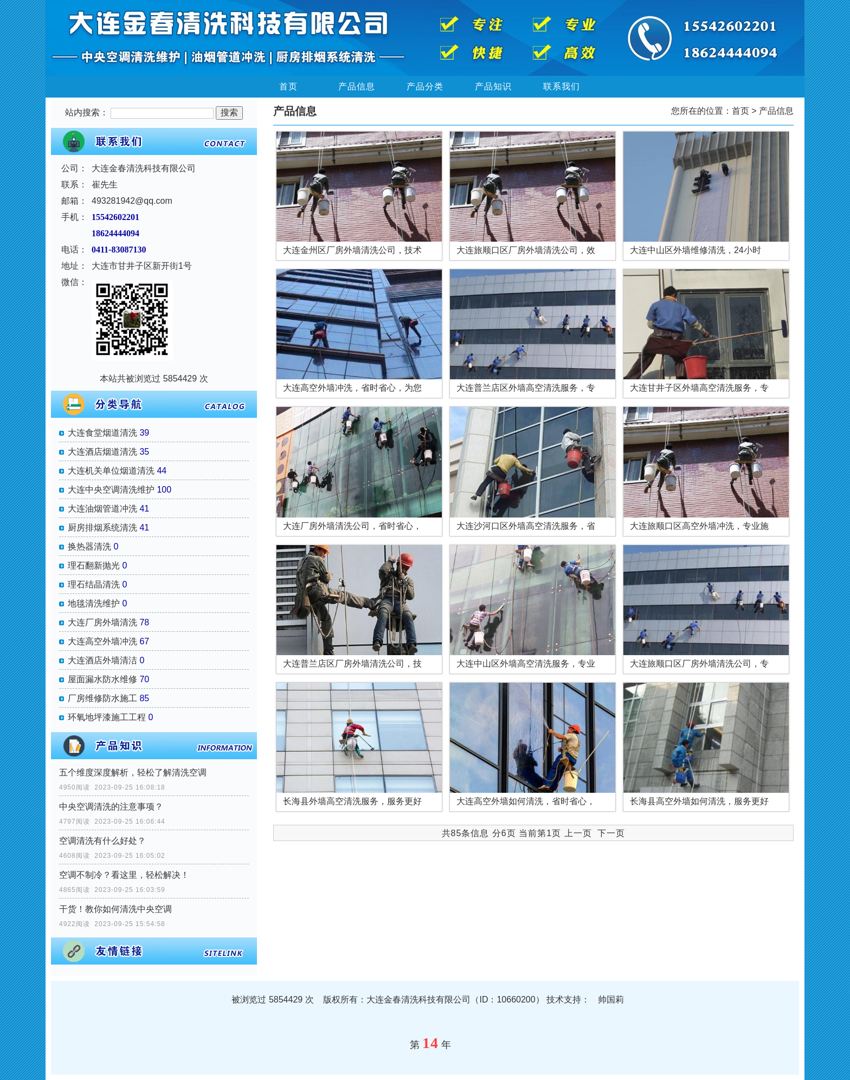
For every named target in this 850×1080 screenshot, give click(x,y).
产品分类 (425, 86)
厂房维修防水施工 (102, 698)
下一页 (611, 833)
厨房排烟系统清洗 (102, 527)
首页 (288, 86)
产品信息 (356, 86)
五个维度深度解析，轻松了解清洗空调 (133, 772)
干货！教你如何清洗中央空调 (115, 909)
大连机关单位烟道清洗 (111, 470)
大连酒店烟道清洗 (102, 451)
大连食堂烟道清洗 (102, 432)
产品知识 (493, 86)
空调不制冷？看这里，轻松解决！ (124, 874)
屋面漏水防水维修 (102, 679)
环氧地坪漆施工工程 (107, 717)
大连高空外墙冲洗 (102, 641)
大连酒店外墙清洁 (102, 660)
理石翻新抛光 (94, 565)
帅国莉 (611, 999)
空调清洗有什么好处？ (102, 840)
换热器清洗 (89, 546)
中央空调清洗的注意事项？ (111, 806)
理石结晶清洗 (94, 584)
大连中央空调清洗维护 (111, 489)
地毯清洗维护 (94, 603)
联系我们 (561, 86)
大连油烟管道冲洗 (102, 508)
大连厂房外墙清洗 (102, 622)
